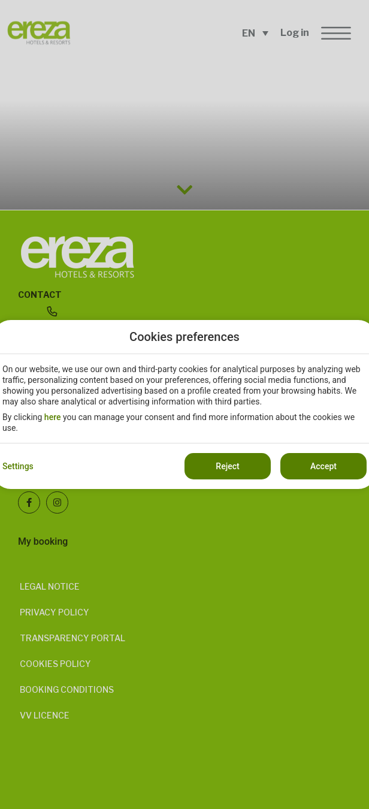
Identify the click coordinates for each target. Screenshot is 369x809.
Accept (323, 466)
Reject (227, 466)
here (52, 417)
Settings (18, 466)
